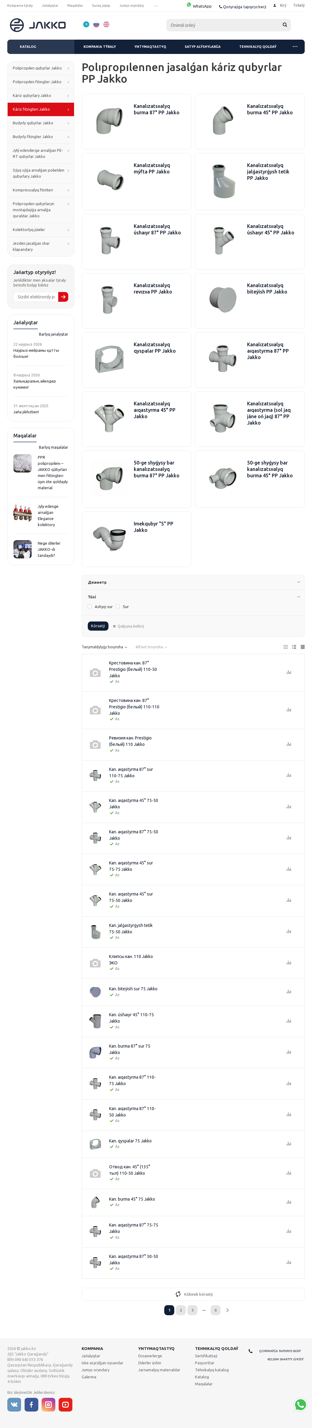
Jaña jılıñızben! (26, 412)
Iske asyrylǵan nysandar (102, 1363)
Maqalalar (204, 1384)
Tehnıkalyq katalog (212, 1370)
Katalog (28, 46)
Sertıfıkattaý (206, 1356)
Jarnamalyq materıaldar (159, 1370)
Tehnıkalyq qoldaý (257, 46)
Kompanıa (92, 1348)
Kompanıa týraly (99, 46)
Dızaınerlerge (150, 1356)
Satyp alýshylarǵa (203, 46)
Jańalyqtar (91, 1356)
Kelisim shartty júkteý (285, 1359)
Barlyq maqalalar (53, 447)
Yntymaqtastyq (150, 46)
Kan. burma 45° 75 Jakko (132, 1199)
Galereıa (89, 1377)
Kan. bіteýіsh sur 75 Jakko (133, 988)
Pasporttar (204, 1363)
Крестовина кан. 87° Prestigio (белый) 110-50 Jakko (133, 669)
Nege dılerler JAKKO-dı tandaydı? (49, 549)
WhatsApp (199, 6)
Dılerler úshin (149, 1363)
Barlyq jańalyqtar (53, 334)
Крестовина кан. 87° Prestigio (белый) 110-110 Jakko (134, 707)
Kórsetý (98, 626)
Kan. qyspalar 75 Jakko (130, 1140)
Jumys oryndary (95, 1370)
